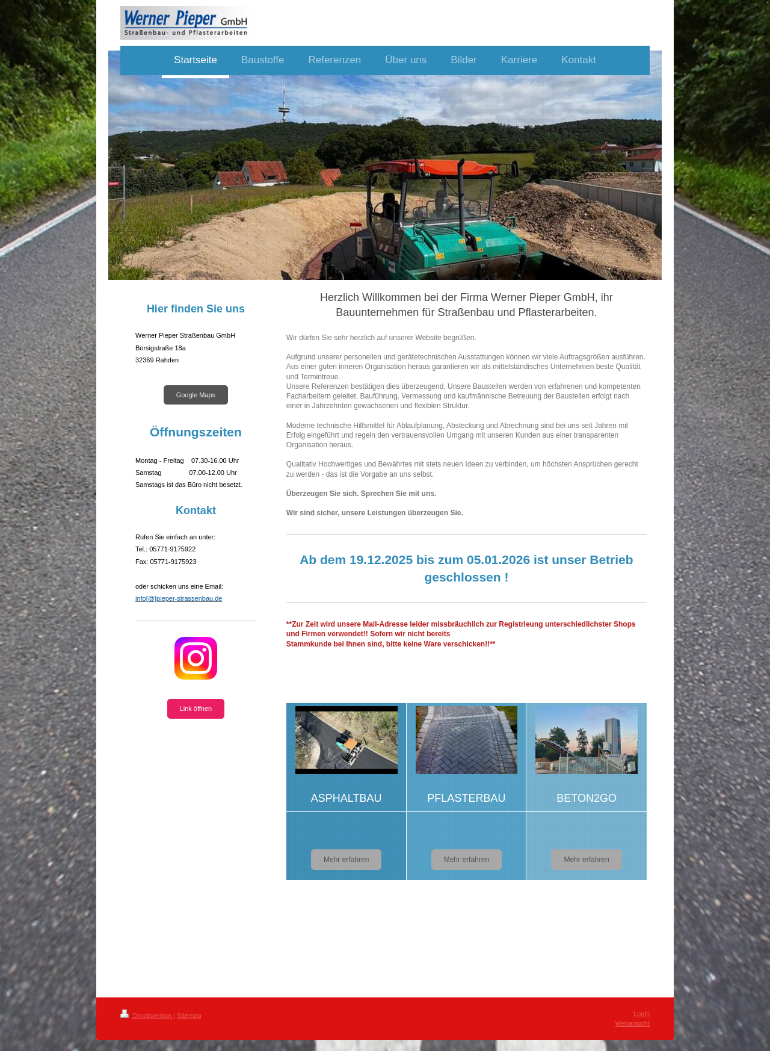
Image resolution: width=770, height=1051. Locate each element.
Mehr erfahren (346, 859)
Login (641, 1013)
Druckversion (146, 1015)
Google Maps (195, 394)
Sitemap (189, 1015)
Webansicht (632, 1023)
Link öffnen (196, 708)
